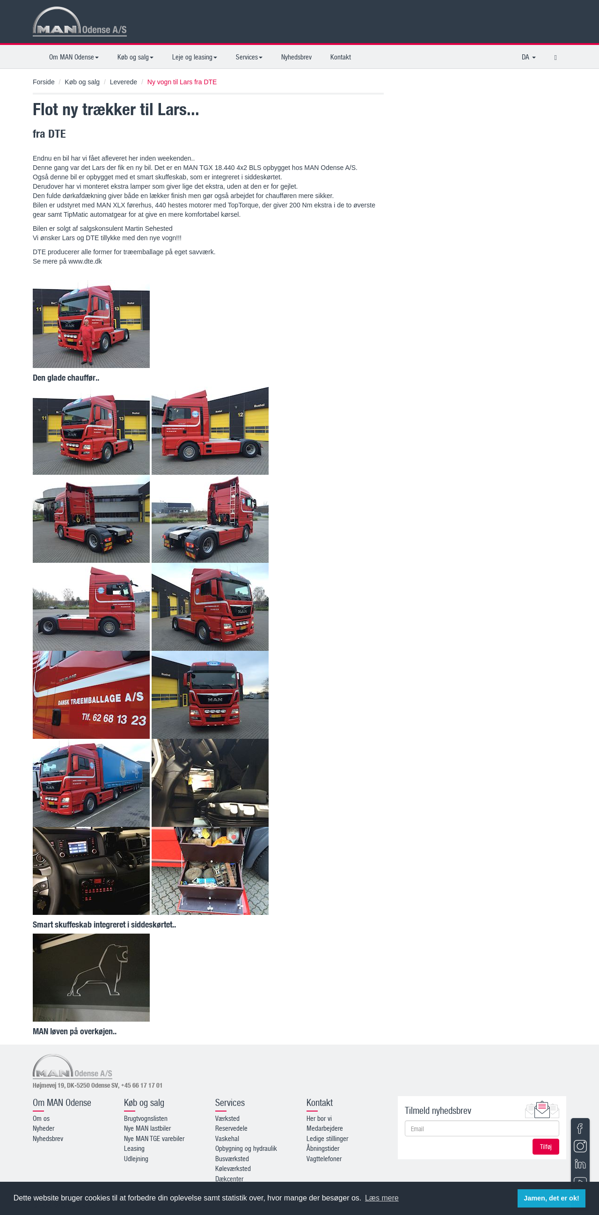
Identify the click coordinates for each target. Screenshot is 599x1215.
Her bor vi (319, 1118)
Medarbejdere (325, 1128)
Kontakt (340, 56)
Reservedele (231, 1128)
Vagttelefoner (324, 1158)
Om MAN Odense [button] (74, 56)
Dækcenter (229, 1178)
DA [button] (529, 56)
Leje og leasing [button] (194, 56)
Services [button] (249, 56)
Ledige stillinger (327, 1138)
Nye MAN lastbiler (147, 1128)
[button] (555, 56)
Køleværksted (233, 1168)
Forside (44, 82)
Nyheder (43, 1128)
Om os (41, 1118)
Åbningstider (323, 1148)
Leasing (134, 1148)
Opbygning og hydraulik (246, 1148)
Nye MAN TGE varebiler (154, 1138)
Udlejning (136, 1158)
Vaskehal (227, 1138)
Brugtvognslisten (146, 1118)
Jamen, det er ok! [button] (551, 1198)
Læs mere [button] (382, 1198)
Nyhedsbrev (296, 56)
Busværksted (232, 1158)
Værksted (227, 1118)
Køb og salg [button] (135, 56)
